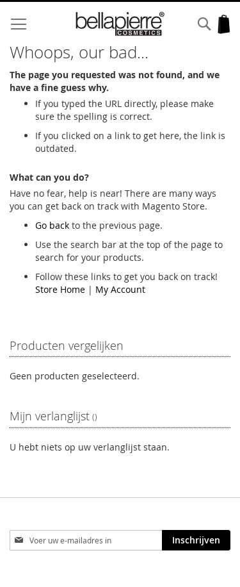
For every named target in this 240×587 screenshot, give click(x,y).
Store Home (60, 289)
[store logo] (120, 24)
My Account (120, 289)
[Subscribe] (196, 540)
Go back (52, 225)
